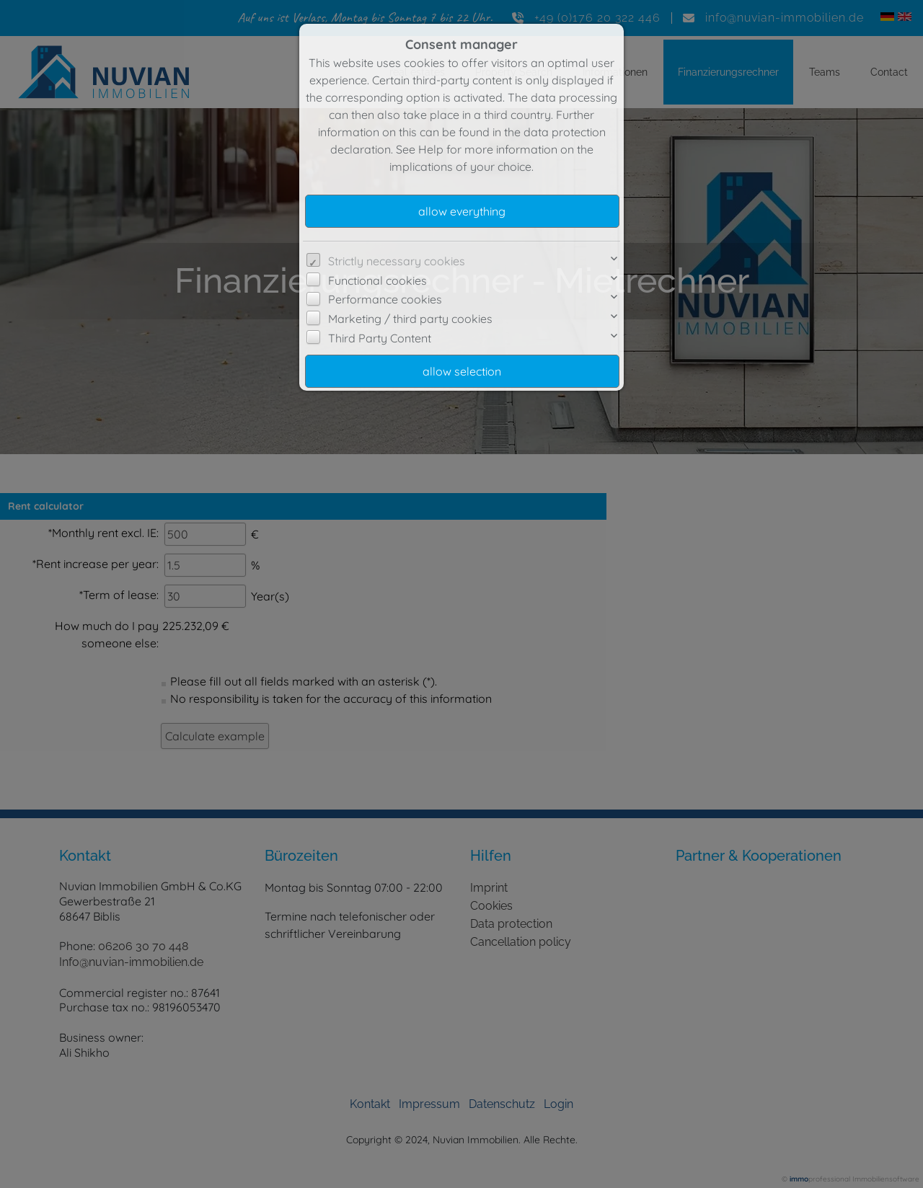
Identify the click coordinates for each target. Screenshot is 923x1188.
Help (430, 149)
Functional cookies (377, 280)
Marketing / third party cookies (410, 318)
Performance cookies (385, 299)
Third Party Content (379, 338)
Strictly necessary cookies (396, 261)
